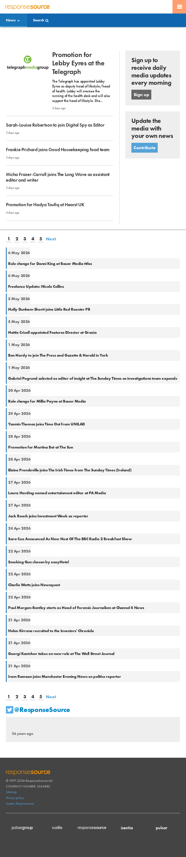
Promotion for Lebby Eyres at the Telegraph (78, 63)
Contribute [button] (144, 147)
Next (51, 239)
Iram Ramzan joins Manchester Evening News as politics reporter (64, 676)
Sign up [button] (141, 94)
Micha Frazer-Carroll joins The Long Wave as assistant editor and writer (57, 177)
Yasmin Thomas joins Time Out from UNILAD (46, 424)
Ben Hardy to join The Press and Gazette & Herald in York (58, 355)
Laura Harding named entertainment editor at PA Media (57, 492)
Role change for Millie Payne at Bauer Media (47, 401)
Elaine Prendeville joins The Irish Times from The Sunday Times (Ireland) (69, 470)
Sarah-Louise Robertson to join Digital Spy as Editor (55, 125)
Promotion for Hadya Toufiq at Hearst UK (45, 204)
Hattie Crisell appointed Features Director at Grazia (52, 332)
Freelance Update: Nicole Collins (36, 286)
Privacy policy (15, 798)
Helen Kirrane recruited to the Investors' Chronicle (51, 630)
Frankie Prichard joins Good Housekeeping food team (57, 149)
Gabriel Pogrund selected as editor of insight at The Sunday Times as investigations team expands (92, 378)
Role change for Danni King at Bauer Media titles (50, 263)
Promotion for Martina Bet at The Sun (40, 447)
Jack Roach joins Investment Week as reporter (48, 516)
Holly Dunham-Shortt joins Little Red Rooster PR (49, 309)
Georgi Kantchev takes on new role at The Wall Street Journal (61, 653)
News (11, 20)
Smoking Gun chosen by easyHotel (38, 562)
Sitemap (11, 792)
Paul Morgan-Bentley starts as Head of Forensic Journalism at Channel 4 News (76, 607)
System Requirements (20, 803)
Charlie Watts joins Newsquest (34, 584)
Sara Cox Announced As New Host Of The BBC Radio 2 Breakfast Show (70, 538)
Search (38, 20)
